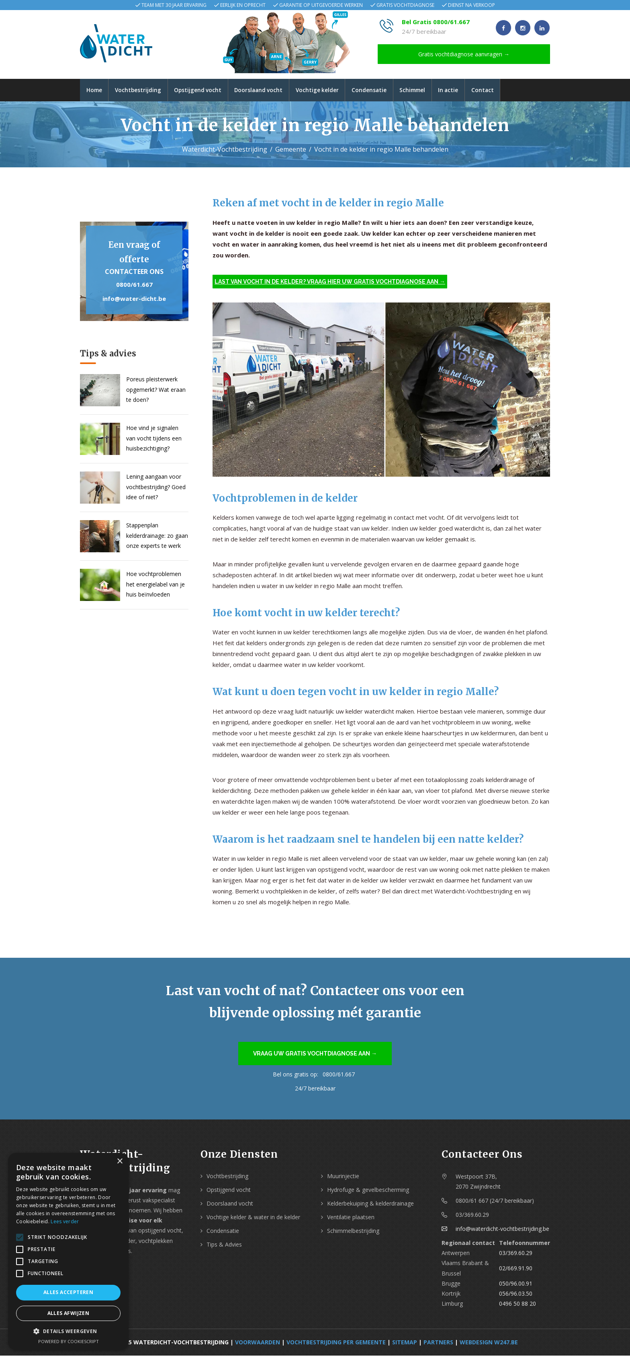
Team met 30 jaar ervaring (174, 5)
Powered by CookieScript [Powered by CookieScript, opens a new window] (68, 1341)
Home (95, 91)
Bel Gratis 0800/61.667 (436, 22)
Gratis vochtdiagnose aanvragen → (463, 54)
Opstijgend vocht (204, 91)
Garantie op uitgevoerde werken (321, 5)
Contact (506, 91)
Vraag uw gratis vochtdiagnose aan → (315, 1056)
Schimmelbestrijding (353, 1233)
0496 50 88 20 (517, 1306)
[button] (68, 1331)
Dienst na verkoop (471, 5)
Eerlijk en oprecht (243, 5)
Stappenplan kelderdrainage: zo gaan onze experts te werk (157, 537)
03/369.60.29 (515, 1255)
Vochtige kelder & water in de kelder (253, 1219)
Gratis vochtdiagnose (405, 5)
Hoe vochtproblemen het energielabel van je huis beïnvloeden (155, 586)
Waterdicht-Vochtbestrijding (224, 151)
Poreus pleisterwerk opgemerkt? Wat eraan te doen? (156, 391)
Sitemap (404, 1344)
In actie (469, 91)
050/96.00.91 (515, 1286)
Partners (438, 1344)
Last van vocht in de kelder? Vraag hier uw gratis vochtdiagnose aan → (330, 284)
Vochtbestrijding (142, 91)
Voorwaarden (257, 1344)
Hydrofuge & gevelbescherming (368, 1192)
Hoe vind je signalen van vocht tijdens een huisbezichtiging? (154, 440)
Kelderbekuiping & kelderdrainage (370, 1206)
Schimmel (430, 91)
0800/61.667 (134, 287)
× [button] (120, 1161)
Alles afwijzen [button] (68, 1313)
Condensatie (384, 91)
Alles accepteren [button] (68, 1292)
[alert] (68, 1251)
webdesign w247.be (489, 1344)
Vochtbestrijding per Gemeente (336, 1344)
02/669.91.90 (515, 1270)
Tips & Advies (224, 1247)
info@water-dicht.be (134, 301)
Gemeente (290, 151)
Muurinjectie (343, 1178)
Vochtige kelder (330, 91)
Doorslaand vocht (268, 91)
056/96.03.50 (515, 1296)
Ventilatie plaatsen (350, 1219)
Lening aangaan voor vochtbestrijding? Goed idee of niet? (156, 489)
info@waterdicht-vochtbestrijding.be (502, 1231)
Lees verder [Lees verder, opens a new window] (65, 1221)
